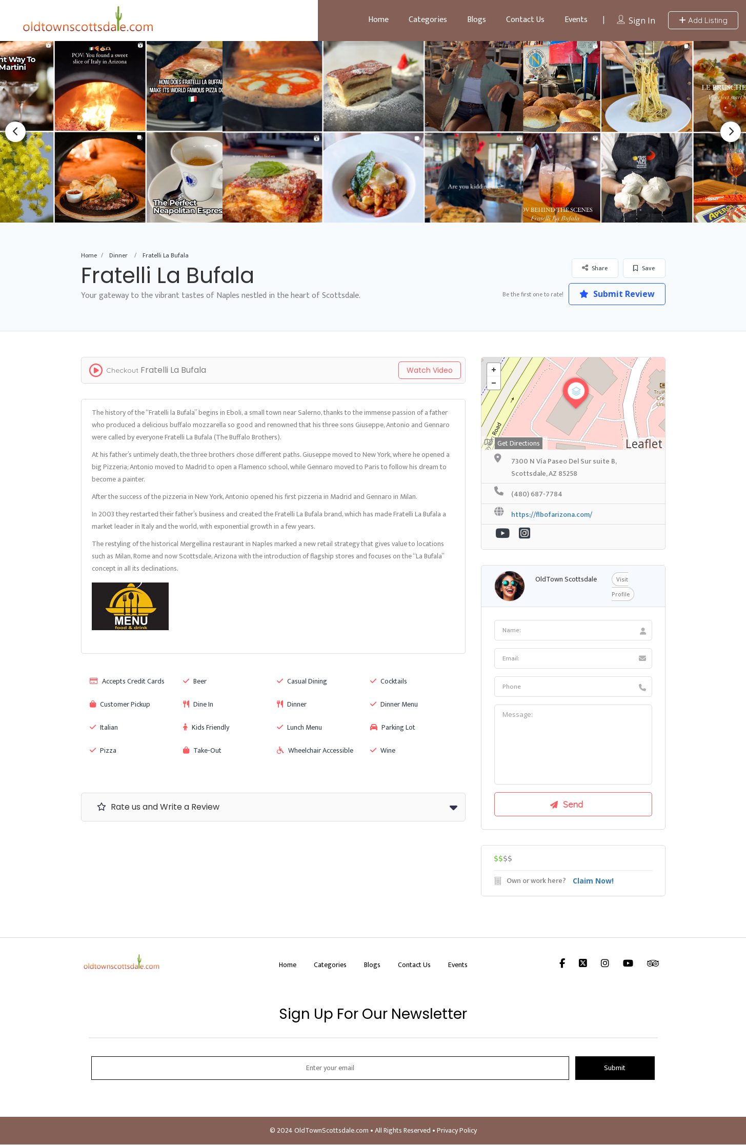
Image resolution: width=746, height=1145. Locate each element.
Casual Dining (302, 681)
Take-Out (202, 750)
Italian (104, 727)
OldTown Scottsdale (566, 579)
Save (644, 268)
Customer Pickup (120, 704)
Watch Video (430, 370)
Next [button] (730, 131)
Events (576, 20)
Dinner (118, 255)
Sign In (642, 20)
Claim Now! (593, 881)
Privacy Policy (457, 1131)
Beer (195, 681)
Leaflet (644, 443)
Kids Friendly (206, 727)
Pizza (103, 750)
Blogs (476, 20)
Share (595, 268)
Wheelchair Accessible (315, 750)
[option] (373, 131)
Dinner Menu (394, 704)
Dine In (198, 704)
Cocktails (388, 681)
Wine (382, 750)
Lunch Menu (299, 727)
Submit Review (616, 293)
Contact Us (525, 20)
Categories (428, 20)
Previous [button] (15, 131)
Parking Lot (392, 727)
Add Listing (703, 20)
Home (378, 20)
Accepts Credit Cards (127, 681)
